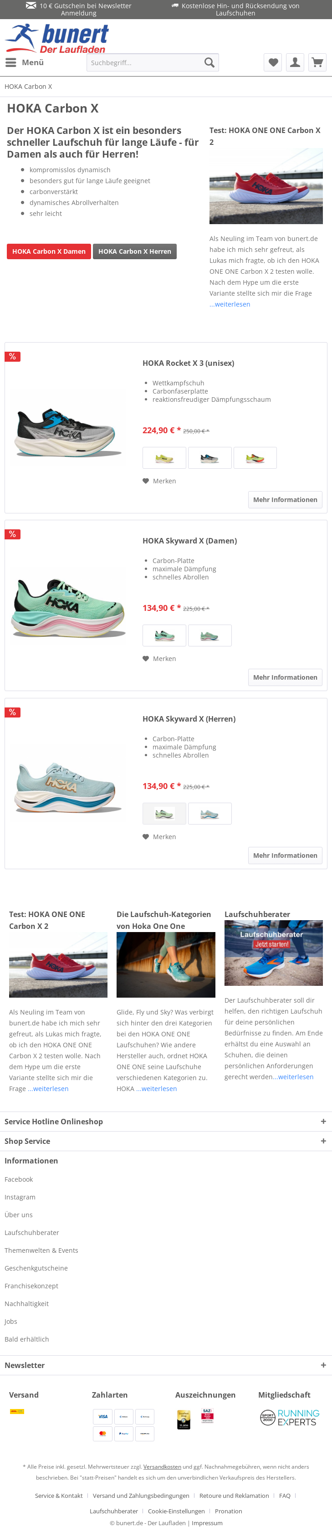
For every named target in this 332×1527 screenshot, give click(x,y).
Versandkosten (162, 1467)
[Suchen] (209, 62)
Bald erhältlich (27, 1339)
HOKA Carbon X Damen (49, 251)
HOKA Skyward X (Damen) (190, 541)
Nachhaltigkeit (27, 1303)
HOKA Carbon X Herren (134, 251)
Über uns (19, 1214)
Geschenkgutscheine (36, 1268)
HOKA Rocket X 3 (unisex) (188, 363)
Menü (24, 61)
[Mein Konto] (295, 62)
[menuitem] (24, 62)
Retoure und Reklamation (234, 1495)
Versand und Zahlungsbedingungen (141, 1495)
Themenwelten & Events (41, 1250)
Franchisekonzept (31, 1285)
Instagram (20, 1197)
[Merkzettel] (273, 62)
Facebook (19, 1179)
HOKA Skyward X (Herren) (189, 719)
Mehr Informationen (285, 499)
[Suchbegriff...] (153, 62)
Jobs (11, 1321)
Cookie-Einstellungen (176, 1511)
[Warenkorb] (317, 62)
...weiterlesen (229, 304)
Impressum (207, 1523)
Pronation (228, 1511)
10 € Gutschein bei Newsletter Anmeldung (79, 9)
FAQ (285, 1495)
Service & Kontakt (59, 1495)
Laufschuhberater (257, 914)
